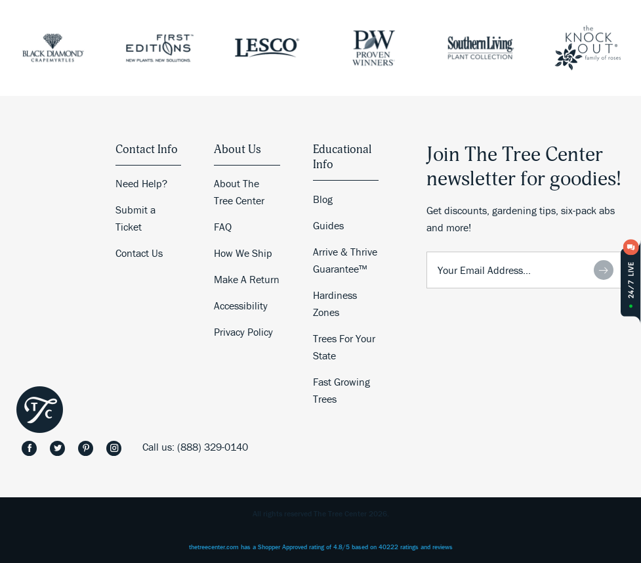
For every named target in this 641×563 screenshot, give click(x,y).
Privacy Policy (243, 331)
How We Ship (243, 252)
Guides (328, 225)
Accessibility (241, 305)
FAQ (223, 226)
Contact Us (139, 252)
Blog (323, 199)
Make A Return (246, 279)
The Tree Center (39, 409)
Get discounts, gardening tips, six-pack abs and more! (520, 219)
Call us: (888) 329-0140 (195, 446)
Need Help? (141, 183)
